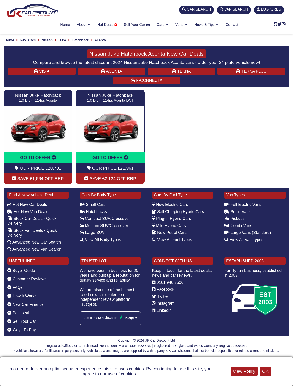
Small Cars (93, 204)
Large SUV (92, 232)
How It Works (21, 296)
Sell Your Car (137, 25)
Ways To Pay (21, 330)
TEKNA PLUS (251, 71)
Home (65, 25)
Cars (162, 25)
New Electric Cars (170, 204)
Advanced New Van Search (34, 249)
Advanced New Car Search (34, 242)
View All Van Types (243, 239)
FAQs (15, 287)
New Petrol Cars (169, 232)
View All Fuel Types (172, 239)
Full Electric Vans (242, 204)
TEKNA (181, 71)
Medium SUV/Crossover (104, 225)
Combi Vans (238, 225)
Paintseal (18, 313)
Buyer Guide (21, 270)
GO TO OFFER (38, 157)
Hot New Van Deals (27, 211)
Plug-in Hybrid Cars (171, 218)
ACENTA (111, 71)
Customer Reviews (26, 279)
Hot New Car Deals (27, 204)
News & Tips (206, 25)
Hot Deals (107, 25)
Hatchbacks (93, 211)
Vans (181, 25)
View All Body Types (100, 239)
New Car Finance (25, 304)
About (83, 25)
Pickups (234, 218)
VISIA (41, 71)
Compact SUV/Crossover (105, 218)
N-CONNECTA (147, 80)
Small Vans (237, 211)
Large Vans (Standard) (247, 232)
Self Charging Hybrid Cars (178, 211)
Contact (232, 25)
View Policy (244, 371)
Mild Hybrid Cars (169, 225)
